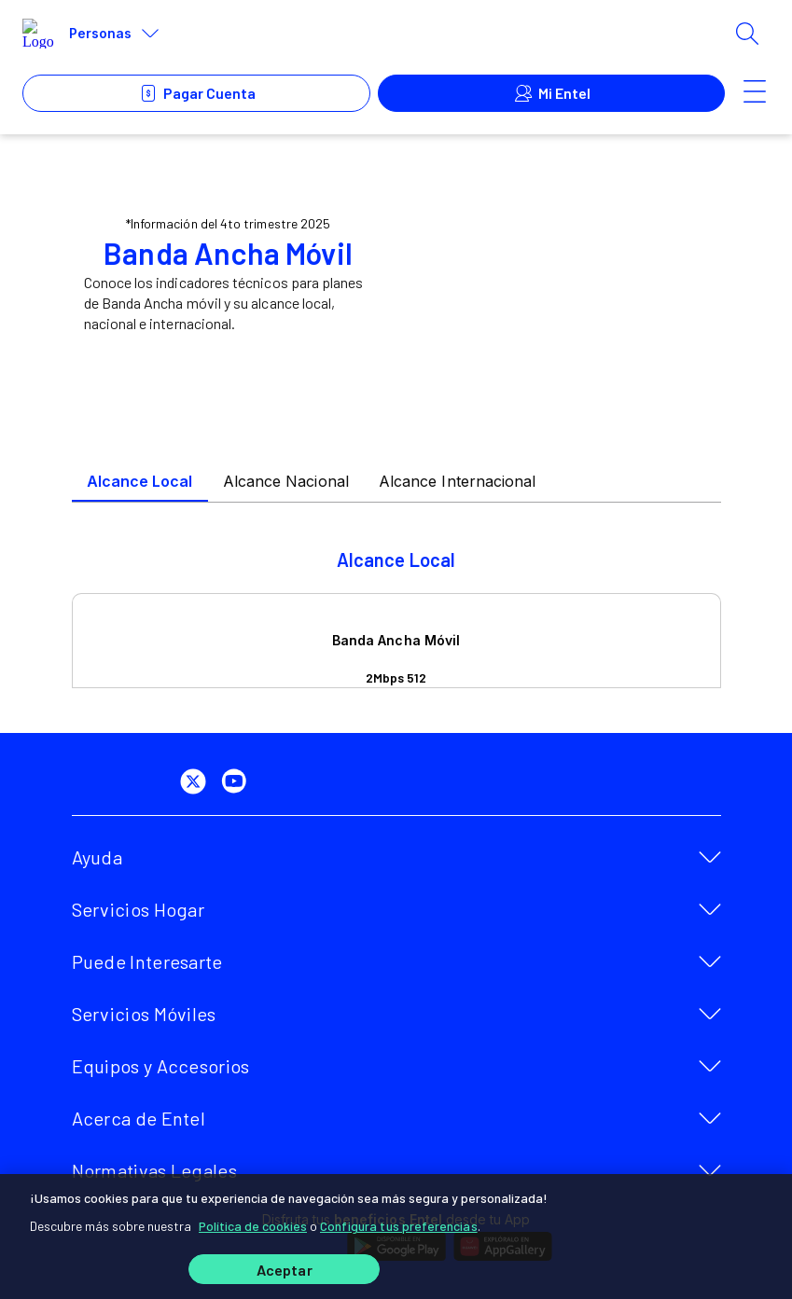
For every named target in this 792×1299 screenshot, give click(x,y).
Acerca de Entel (139, 1118)
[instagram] (278, 781)
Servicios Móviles (144, 1013)
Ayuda (97, 857)
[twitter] (196, 781)
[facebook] (155, 781)
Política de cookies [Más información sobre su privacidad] (253, 1226)
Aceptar (285, 1269)
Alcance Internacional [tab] (457, 481)
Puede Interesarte (147, 961)
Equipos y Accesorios (161, 1066)
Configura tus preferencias (399, 1226)
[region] (396, 1236)
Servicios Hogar (138, 909)
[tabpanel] (396, 618)
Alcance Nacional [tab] (286, 481)
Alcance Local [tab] (140, 481)
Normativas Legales (154, 1170)
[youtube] (237, 781)
